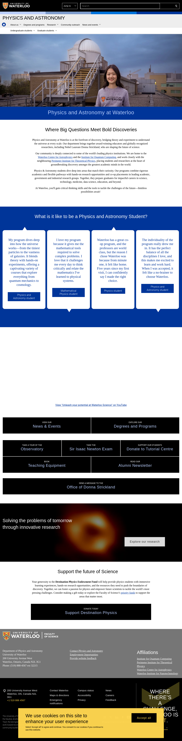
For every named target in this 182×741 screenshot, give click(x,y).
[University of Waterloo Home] (16, 6)
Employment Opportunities (84, 644)
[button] (153, 6)
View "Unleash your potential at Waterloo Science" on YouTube (91, 394)
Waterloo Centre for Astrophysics (55, 157)
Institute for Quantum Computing (98, 157)
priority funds (128, 582)
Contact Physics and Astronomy (86, 640)
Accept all (144, 717)
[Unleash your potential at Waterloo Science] (91, 358)
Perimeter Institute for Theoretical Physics (73, 160)
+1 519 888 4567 (16, 690)
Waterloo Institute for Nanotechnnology (157, 663)
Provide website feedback (83, 647)
